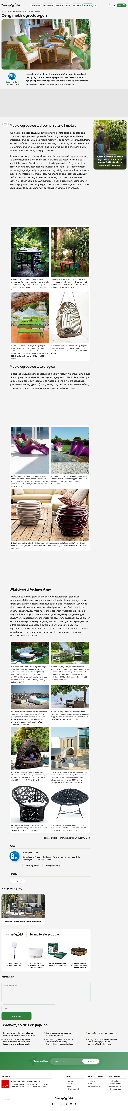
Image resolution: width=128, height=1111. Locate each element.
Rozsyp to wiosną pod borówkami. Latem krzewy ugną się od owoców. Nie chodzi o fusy (102, 1041)
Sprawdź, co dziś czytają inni (25, 1025)
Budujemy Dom (12, 82)
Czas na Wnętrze (114, 1084)
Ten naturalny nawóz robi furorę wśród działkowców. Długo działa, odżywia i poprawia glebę (59, 1041)
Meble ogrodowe (17, 881)
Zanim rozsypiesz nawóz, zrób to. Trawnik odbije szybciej (58, 1034)
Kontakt (69, 1086)
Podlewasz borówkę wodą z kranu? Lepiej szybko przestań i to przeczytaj (19, 1034)
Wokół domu (88, 5)
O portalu (69, 1081)
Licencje (90, 1084)
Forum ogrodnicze (114, 1086)
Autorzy (69, 1084)
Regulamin (91, 1081)
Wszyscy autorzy (53, 866)
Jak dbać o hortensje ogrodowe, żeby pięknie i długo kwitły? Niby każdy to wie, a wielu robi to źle (17, 1041)
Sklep (121, 5)
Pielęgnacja (59, 5)
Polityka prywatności (95, 1086)
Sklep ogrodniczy (114, 1089)
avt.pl (44, 1087)
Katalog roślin (36, 5)
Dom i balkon (77, 5)
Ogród (68, 5)
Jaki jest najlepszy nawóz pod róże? (103, 1033)
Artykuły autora (32, 866)
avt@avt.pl (46, 1084)
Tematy (13, 874)
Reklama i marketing (73, 1089)
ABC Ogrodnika (48, 5)
